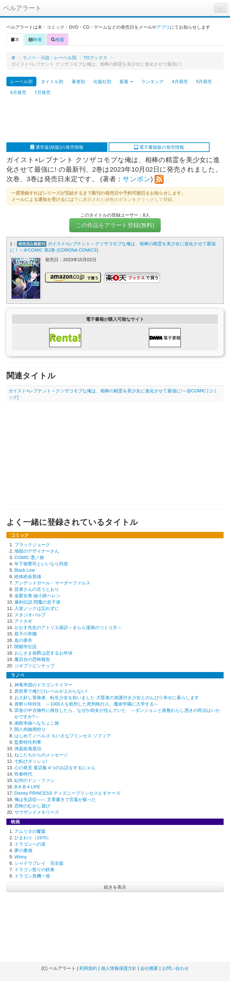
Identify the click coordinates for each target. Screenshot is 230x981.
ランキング (152, 81)
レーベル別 (21, 81)
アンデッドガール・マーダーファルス (52, 582)
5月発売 (204, 81)
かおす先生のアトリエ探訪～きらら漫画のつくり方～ (68, 627)
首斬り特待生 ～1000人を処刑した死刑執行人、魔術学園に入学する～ (86, 703)
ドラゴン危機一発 (32, 875)
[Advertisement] (112, 120)
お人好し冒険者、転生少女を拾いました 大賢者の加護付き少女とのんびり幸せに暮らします (106, 697)
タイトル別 (52, 81)
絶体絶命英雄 (27, 576)
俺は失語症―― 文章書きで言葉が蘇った (55, 799)
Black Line (24, 570)
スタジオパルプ (30, 614)
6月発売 (18, 92)
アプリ (163, 27)
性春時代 (23, 774)
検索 (57, 39)
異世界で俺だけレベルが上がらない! (50, 691)
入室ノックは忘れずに (36, 608)
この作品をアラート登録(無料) (115, 225)
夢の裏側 (23, 850)
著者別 (78, 81)
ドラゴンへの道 (30, 844)
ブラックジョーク (32, 544)
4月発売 (180, 81)
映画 (35, 39)
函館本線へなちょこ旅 (36, 723)
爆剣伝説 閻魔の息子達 (37, 602)
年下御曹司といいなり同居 (41, 563)
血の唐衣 (23, 640)
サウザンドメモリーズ (36, 812)
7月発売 (42, 92)
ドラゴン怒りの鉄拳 (34, 869)
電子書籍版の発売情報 (159, 147)
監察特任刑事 (27, 742)
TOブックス (95, 57)
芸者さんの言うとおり (36, 589)
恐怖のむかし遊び (32, 805)
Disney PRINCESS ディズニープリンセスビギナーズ (67, 793)
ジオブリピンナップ (34, 665)
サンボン (137, 179)
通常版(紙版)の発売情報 (56, 147)
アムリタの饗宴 (30, 831)
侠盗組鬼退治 (27, 748)
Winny (20, 856)
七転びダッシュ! (30, 761)
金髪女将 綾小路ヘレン (37, 595)
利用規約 (88, 968)
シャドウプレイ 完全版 (39, 863)
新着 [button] (126, 81)
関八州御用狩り (30, 729)
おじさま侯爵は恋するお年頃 (43, 652)
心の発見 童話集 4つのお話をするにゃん (55, 767)
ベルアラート (22, 7)
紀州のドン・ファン (34, 780)
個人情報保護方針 (119, 968)
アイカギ (23, 621)
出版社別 (102, 81)
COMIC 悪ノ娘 (29, 557)
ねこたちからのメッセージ (41, 754)
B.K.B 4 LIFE (27, 786)
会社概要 (149, 968)
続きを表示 (115, 887)
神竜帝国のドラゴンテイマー (43, 684)
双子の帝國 (25, 633)
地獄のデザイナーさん (36, 551)
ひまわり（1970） (32, 837)
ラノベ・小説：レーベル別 (49, 57)
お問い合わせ (175, 968)
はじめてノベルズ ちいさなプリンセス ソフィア (62, 735)
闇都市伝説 (25, 646)
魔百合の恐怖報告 (32, 659)
